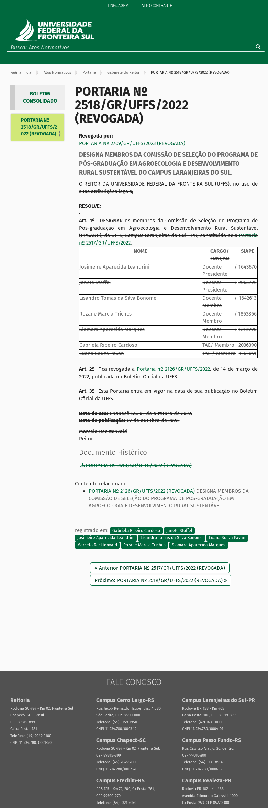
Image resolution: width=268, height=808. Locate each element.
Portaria (89, 72)
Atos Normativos (57, 72)
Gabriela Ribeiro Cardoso (136, 530)
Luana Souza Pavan (227, 537)
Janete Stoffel (179, 530)
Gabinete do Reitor (123, 72)
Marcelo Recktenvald (97, 545)
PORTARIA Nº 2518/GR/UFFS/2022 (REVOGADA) (39, 127)
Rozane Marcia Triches (144, 545)
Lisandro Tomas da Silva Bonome (172, 537)
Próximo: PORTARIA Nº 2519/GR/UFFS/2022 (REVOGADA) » (160, 580)
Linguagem (118, 6)
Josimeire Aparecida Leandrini (105, 537)
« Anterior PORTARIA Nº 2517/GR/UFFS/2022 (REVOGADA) (159, 568)
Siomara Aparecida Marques (198, 545)
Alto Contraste (157, 6)
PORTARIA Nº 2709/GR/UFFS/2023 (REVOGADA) (132, 143)
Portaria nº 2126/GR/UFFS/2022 (173, 369)
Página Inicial (21, 72)
